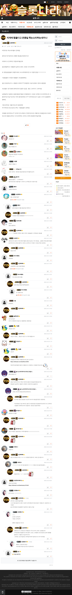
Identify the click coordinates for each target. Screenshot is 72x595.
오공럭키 (16, 238)
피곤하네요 (60, 107)
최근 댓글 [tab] (66, 98)
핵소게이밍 (66, 148)
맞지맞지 (18, 410)
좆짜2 (15, 186)
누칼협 (15, 161)
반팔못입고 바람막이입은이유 (60, 114)
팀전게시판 (38, 27)
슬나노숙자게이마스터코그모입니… (23, 371)
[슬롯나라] (36, 10)
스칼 (15, 300)
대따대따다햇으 (60, 121)
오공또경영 (17, 220)
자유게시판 (21, 27)
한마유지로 (18, 428)
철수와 (16, 177)
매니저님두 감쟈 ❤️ (60, 109)
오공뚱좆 (18, 151)
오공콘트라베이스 (19, 480)
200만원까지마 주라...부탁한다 (60, 112)
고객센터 (62, 22)
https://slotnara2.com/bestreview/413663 (19, 485)
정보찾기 (66, 2)
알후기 (59, 116)
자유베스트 (30, 27)
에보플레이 (66, 156)
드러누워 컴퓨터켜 (60, 105)
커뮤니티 (22, 22)
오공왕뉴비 (17, 490)
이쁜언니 (16, 447)
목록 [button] (50, 46)
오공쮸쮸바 (19, 194)
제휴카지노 (14, 22)
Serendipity (16, 255)
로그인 (53, 2)
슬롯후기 (4, 27)
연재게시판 (47, 27)
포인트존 (29, 22)
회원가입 (59, 2)
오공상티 (18, 341)
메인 (7, 22)
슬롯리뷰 (45, 22)
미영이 (16, 144)
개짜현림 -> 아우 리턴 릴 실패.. (60, 123)
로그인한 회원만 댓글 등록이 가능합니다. (27, 560)
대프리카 (59, 103)
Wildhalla (67, 163)
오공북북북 (11, 43)
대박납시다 (17, 169)
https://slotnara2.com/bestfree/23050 (19, 361)
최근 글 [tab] (59, 98)
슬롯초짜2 (17, 316)
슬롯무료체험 (54, 22)
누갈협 (16, 326)
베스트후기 (12, 27)
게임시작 (67, 135)
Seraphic (16, 136)
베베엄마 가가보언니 (60, 118)
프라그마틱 (37, 22)
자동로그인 (58, 47)
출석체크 (55, 27)
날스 (19, 551)
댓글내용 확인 (17, 554)
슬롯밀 (65, 164)
